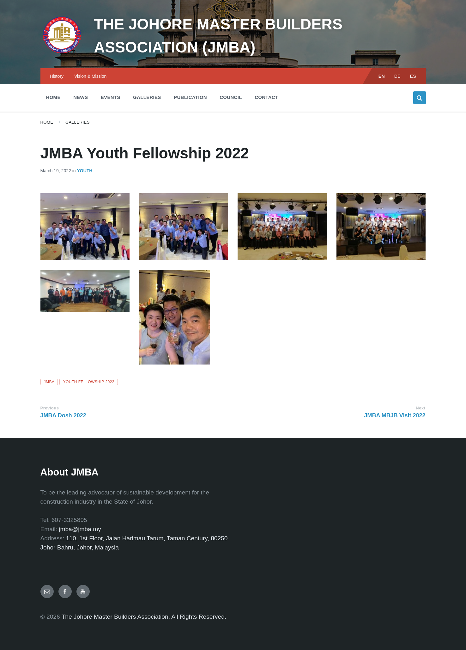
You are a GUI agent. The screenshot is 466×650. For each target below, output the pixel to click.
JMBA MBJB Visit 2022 (394, 415)
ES (413, 76)
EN (381, 76)
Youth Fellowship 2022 (88, 382)
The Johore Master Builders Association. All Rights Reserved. (144, 616)
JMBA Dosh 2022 (63, 415)
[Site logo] (62, 55)
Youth (84, 170)
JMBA (49, 382)
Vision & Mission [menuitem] (90, 76)
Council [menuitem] (231, 97)
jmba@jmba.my (80, 529)
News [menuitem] (80, 97)
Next (420, 408)
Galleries (77, 122)
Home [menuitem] (53, 97)
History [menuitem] (57, 76)
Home (46, 122)
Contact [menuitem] (266, 97)
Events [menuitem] (110, 97)
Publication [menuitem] (190, 97)
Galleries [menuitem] (147, 97)
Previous (49, 408)
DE (397, 76)
